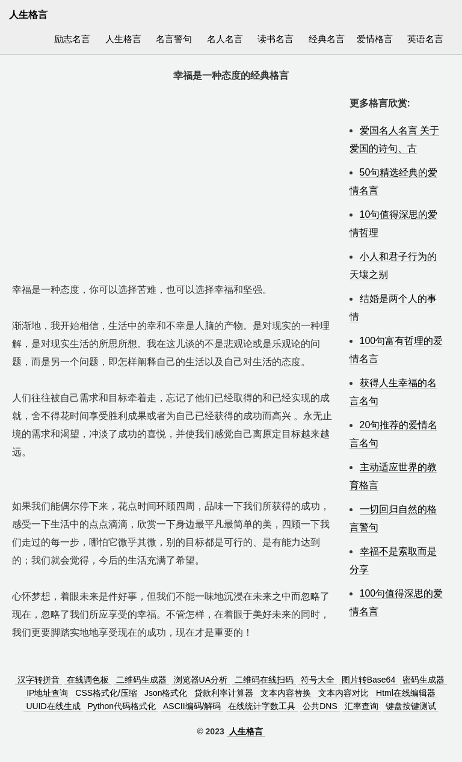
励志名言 (72, 39)
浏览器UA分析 (200, 679)
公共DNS (320, 706)
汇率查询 (361, 706)
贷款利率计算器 (223, 693)
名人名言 (225, 39)
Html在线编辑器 (406, 693)
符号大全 (317, 679)
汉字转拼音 (38, 679)
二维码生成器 (141, 679)
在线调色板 (88, 679)
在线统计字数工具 (261, 706)
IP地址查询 (47, 693)
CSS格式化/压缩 (106, 693)
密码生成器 (423, 679)
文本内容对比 (343, 693)
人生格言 (123, 39)
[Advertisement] (174, 178)
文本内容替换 (285, 693)
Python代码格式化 (122, 706)
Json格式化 (166, 693)
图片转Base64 (368, 679)
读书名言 (275, 39)
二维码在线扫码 (264, 679)
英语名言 (425, 39)
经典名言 (327, 39)
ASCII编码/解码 (192, 706)
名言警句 (174, 39)
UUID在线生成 (53, 706)
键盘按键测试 (411, 706)
